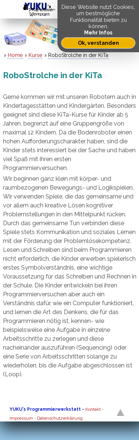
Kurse (35, 55)
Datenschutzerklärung (60, 418)
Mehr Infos (98, 32)
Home (15, 55)
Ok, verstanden (98, 43)
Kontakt (93, 409)
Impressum (21, 418)
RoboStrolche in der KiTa (78, 55)
